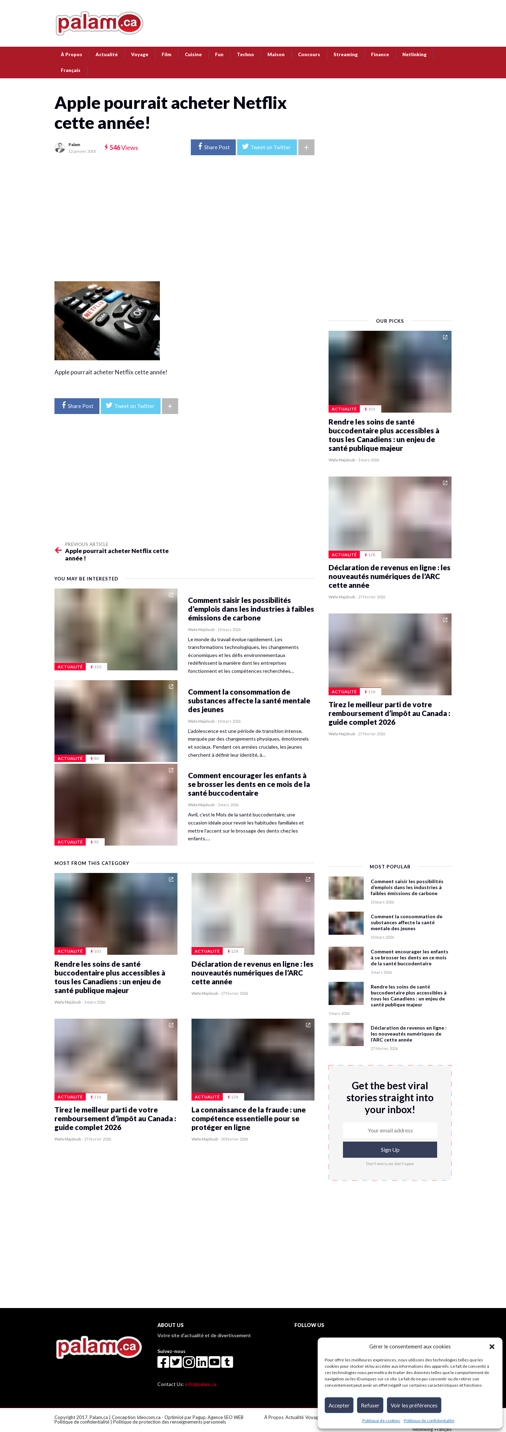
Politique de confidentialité (429, 1420)
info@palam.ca (200, 1384)
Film (166, 54)
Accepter (339, 1405)
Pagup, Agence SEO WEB (218, 1417)
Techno (245, 54)
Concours (309, 54)
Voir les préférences (414, 1405)
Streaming (345, 54)
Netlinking (414, 54)
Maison (276, 54)
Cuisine (193, 54)
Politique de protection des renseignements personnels (169, 1422)
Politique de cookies (381, 1420)
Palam (74, 144)
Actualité (107, 54)
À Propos (71, 54)
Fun (219, 54)
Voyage (139, 54)
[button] (491, 1346)
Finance (380, 54)
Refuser (370, 1405)
